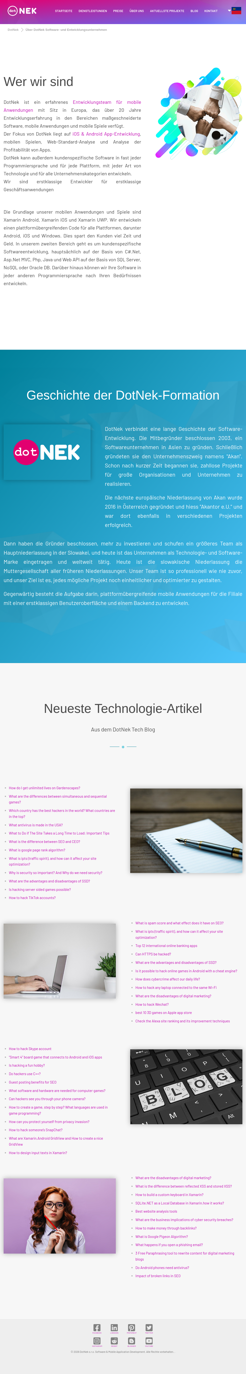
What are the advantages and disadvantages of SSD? (49, 881)
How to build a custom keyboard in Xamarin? (169, 1194)
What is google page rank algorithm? (37, 850)
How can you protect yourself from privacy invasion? (49, 1121)
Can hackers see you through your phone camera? (47, 1099)
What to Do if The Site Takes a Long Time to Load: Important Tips (59, 833)
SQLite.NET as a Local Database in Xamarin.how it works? (179, 1203)
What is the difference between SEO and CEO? (44, 841)
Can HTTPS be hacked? (153, 954)
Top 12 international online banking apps (166, 945)
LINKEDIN (114, 1329)
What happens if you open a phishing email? (169, 1245)
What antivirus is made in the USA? (36, 825)
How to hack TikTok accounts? (32, 897)
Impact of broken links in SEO (158, 1276)
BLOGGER (132, 1342)
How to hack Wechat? (152, 1004)
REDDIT (114, 1342)
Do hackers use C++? (25, 1074)
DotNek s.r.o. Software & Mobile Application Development (112, 1351)
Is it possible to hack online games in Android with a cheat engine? (186, 971)
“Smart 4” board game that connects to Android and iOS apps (55, 1057)
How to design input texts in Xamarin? (38, 1152)
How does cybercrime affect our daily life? (167, 979)
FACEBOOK (96, 1329)
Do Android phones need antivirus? (162, 1267)
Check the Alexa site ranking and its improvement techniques (182, 1021)
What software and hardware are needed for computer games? (57, 1090)
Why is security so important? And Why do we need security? (55, 872)
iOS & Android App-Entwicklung (106, 134)
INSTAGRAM (97, 1342)
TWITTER (149, 1329)
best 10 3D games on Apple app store (163, 1012)
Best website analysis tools (156, 1211)
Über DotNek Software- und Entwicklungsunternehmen (66, 30)
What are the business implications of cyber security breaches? (184, 1219)
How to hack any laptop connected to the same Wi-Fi (176, 987)
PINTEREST (131, 1329)
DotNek (13, 30)
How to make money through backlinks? (166, 1228)
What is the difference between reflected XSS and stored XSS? (183, 1186)
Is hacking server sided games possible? (40, 889)
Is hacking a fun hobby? (27, 1065)
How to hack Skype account (30, 1048)
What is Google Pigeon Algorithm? (161, 1236)
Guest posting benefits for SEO (32, 1082)
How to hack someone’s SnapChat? (35, 1130)
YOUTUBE (149, 1342)
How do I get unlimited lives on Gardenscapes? (44, 788)
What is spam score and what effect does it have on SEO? (179, 923)
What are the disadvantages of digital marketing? (173, 996)
